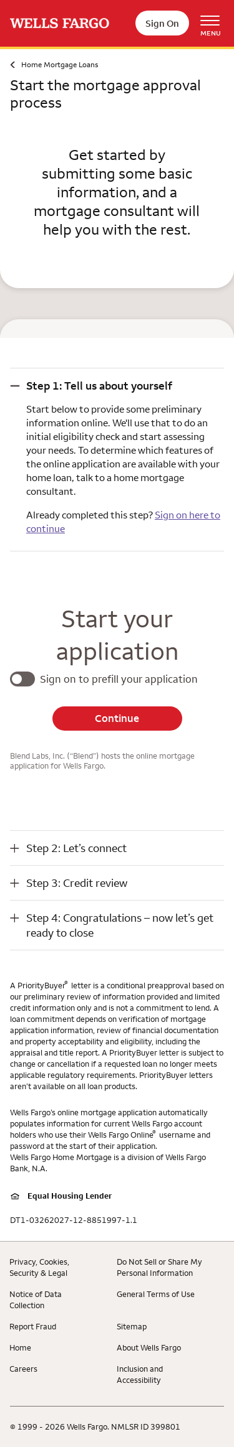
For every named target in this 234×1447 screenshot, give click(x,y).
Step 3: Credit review (76, 883)
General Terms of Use (156, 1294)
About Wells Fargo (149, 1347)
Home (20, 1347)
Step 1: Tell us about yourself (99, 385)
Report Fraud (32, 1326)
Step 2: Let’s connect (76, 848)
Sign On (162, 23)
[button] (117, 385)
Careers (23, 1369)
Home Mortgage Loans (59, 64)
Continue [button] (117, 718)
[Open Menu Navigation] (214, 23)
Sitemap (132, 1326)
